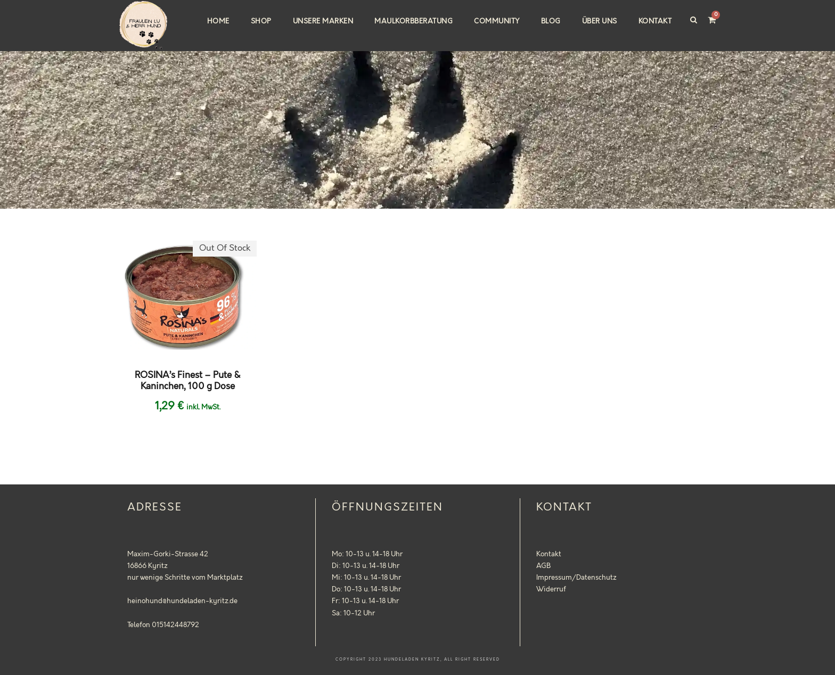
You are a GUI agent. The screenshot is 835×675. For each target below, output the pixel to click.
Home (218, 21)
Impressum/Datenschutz (576, 577)
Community (497, 21)
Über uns (599, 21)
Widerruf (551, 589)
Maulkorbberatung (413, 21)
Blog (551, 21)
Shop (261, 21)
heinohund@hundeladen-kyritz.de (182, 601)
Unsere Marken (323, 21)
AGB (543, 566)
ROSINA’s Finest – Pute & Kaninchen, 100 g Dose (188, 380)
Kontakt (655, 21)
